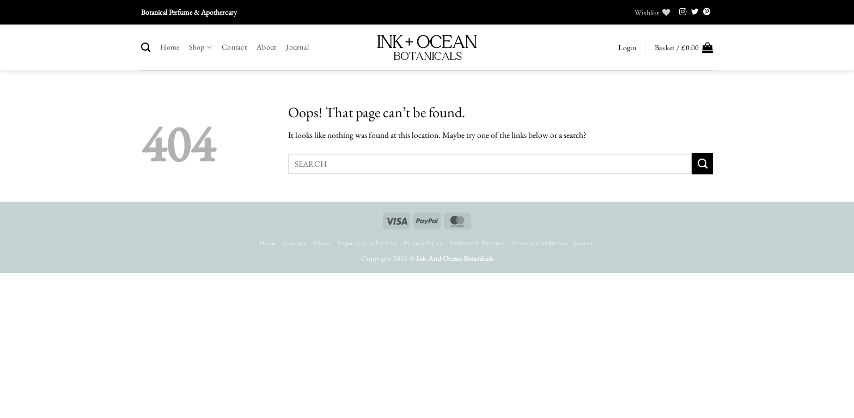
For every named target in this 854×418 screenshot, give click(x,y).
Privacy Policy (423, 243)
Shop (200, 47)
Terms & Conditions (539, 243)
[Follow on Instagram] (683, 12)
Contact (234, 47)
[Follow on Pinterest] (707, 12)
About (266, 47)
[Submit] (702, 163)
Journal (297, 47)
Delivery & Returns (477, 243)
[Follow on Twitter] (695, 12)
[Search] (145, 47)
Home (169, 47)
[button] (627, 47)
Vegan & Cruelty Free (367, 243)
